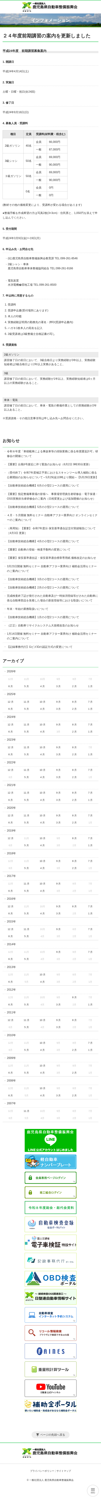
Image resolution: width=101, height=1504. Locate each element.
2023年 (11, 739)
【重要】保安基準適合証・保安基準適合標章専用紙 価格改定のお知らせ (51, 557)
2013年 (11, 967)
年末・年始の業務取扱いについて (27, 608)
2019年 (11, 830)
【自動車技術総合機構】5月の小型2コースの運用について (43, 506)
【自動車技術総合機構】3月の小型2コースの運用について (43, 579)
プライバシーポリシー (42, 1470)
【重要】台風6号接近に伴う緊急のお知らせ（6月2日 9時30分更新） (49, 464)
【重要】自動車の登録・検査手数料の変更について (38, 549)
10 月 (42, 701)
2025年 (11, 694)
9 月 (58, 701)
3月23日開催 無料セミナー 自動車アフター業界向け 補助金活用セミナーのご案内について (52, 568)
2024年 (11, 716)
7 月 (90, 701)
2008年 (11, 1080)
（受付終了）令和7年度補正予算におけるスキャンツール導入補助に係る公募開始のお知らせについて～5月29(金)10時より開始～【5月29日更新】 (52, 475)
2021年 (11, 785)
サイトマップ (63, 1470)
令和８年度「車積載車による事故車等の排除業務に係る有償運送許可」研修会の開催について (52, 454)
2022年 (11, 762)
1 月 (90, 686)
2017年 (11, 875)
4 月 (42, 686)
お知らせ (11, 440)
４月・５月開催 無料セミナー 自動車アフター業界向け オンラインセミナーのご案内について (52, 517)
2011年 (11, 1012)
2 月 (74, 686)
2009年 (11, 1057)
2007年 (11, 1103)
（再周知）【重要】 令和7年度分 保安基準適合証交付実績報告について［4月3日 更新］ (51, 530)
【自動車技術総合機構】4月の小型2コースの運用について (43, 541)
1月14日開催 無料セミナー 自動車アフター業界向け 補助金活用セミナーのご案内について (52, 636)
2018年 (11, 853)
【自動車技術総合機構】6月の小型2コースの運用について (43, 485)
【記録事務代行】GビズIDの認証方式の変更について (40, 646)
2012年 (11, 989)
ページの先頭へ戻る (52, 1434)
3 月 (58, 686)
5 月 (26, 686)
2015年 (11, 921)
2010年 (11, 1035)
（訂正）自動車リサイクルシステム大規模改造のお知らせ (43, 625)
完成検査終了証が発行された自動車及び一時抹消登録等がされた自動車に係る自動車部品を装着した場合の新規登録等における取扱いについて (52, 598)
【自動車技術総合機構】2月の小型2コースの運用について (43, 587)
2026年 (11, 671)
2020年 (11, 807)
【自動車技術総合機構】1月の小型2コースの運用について (43, 617)
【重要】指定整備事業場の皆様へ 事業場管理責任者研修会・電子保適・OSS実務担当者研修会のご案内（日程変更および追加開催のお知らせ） (52, 496)
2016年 (11, 898)
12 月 (10, 701)
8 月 (74, 701)
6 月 (10, 686)
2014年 (11, 944)
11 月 (26, 701)
